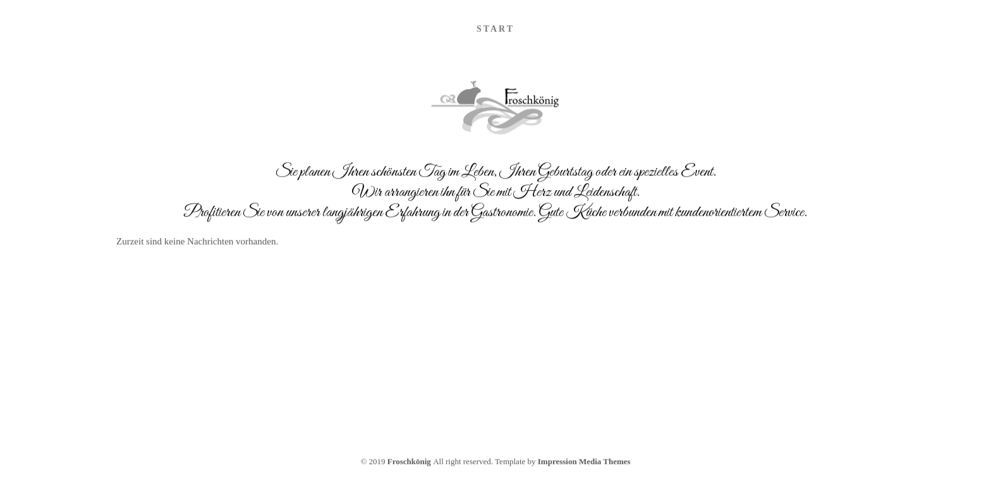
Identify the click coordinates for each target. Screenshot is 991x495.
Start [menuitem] (495, 30)
